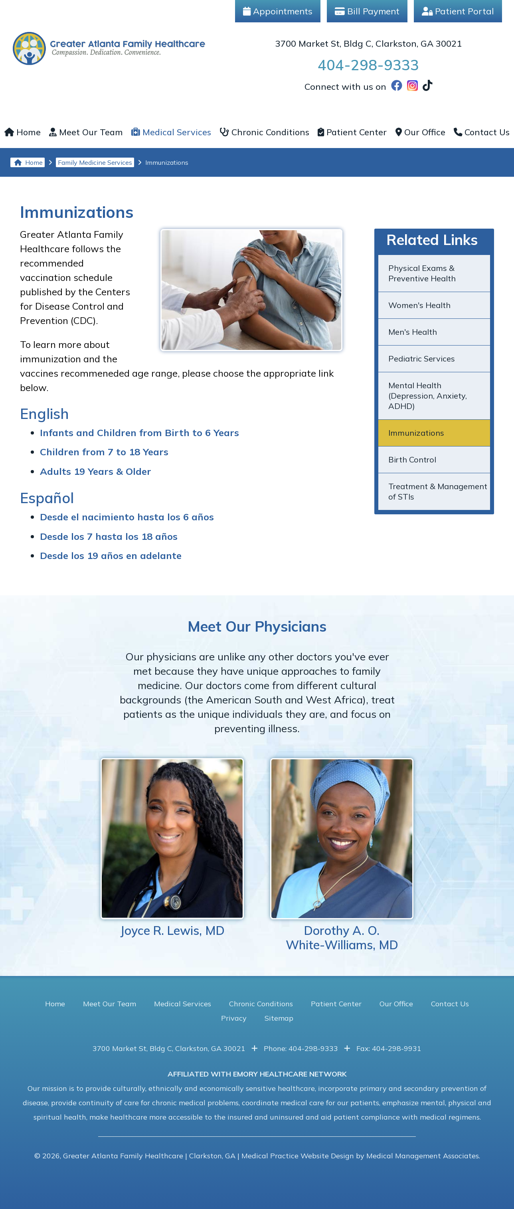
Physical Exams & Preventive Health (422, 273)
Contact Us (482, 131)
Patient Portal (458, 11)
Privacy (234, 1018)
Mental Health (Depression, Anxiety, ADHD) (427, 395)
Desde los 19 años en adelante (111, 555)
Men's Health (412, 332)
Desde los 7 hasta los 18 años (109, 536)
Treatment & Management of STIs (437, 491)
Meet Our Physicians (257, 626)
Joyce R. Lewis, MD (172, 848)
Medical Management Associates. (423, 1155)
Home (22, 131)
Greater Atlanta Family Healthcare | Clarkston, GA (149, 1155)
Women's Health (419, 305)
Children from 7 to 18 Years (104, 452)
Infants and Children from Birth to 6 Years (139, 433)
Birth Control (412, 459)
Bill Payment (367, 11)
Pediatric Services (421, 358)
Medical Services (171, 131)
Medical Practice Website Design (297, 1155)
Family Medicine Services (95, 162)
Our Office (420, 131)
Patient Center (352, 131)
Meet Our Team (86, 131)
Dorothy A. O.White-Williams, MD (341, 855)
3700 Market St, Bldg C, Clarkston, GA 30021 (368, 43)
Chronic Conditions (264, 131)
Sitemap (279, 1018)
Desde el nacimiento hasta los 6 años (127, 517)
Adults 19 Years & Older (95, 471)
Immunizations (416, 433)
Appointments (277, 11)
